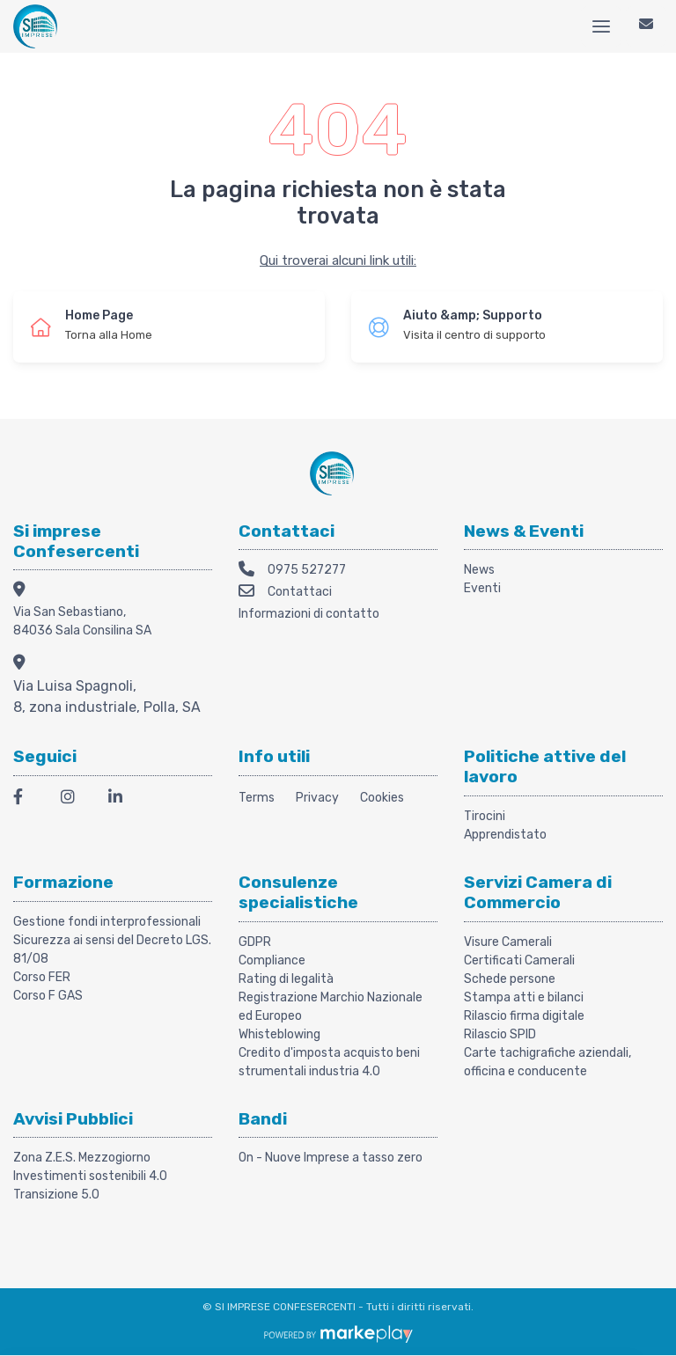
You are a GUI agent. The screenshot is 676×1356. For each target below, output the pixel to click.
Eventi (482, 588)
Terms (257, 797)
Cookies (382, 797)
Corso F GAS (48, 995)
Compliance (272, 960)
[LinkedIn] (121, 799)
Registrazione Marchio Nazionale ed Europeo (330, 1006)
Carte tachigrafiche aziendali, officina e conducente (547, 1062)
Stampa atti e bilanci (524, 997)
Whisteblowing (279, 1034)
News (479, 569)
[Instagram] (74, 799)
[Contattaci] (646, 26)
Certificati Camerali (519, 960)
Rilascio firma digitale (524, 1015)
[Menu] (601, 26)
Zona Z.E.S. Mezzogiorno (82, 1157)
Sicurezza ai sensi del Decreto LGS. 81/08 (112, 949)
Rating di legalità (286, 978)
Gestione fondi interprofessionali (107, 921)
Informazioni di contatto (309, 613)
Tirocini (484, 816)
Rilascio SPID (500, 1034)
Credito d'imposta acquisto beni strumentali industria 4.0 (329, 1062)
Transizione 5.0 (56, 1194)
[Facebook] (26, 799)
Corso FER (41, 977)
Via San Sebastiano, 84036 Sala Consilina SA (82, 621)
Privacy (317, 797)
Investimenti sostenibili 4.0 (90, 1176)
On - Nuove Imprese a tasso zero (330, 1157)
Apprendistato (505, 834)
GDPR (255, 942)
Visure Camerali (508, 942)
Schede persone (509, 978)
